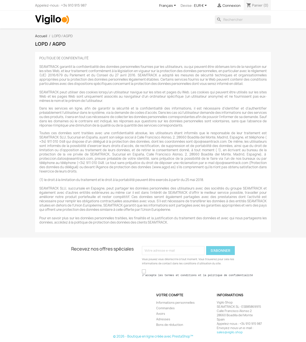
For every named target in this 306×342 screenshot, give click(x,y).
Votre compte (169, 295)
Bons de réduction (169, 325)
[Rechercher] (243, 19)
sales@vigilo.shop (230, 332)
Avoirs (160, 314)
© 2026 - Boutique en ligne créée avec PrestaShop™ (153, 336)
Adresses (163, 319)
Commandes (165, 308)
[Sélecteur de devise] (201, 5)
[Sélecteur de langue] (168, 5)
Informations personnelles (175, 303)
